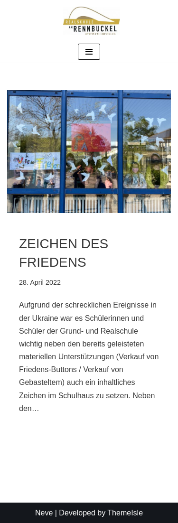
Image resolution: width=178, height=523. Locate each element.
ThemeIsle (125, 513)
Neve (44, 513)
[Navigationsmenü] (89, 52)
